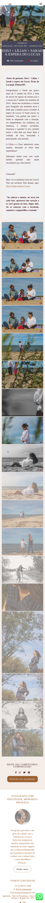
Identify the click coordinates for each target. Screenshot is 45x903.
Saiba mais (22, 872)
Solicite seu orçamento (22, 779)
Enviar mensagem (23, 893)
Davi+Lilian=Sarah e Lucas (18, 186)
